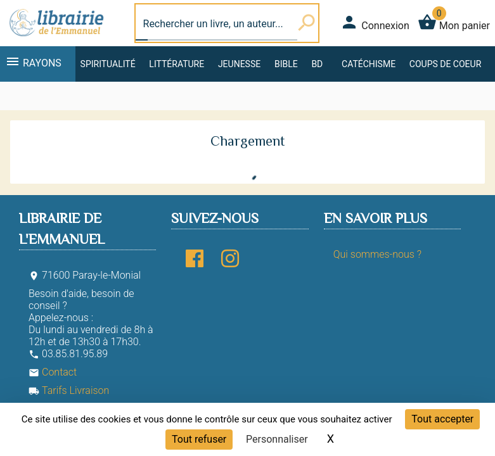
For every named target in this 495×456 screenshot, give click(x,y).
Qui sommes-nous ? (377, 254)
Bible (286, 64)
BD (317, 64)
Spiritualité (108, 64)
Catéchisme (368, 64)
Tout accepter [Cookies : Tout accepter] (442, 419)
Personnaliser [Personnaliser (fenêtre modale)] (277, 439)
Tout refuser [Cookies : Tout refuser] (199, 439)
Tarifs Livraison (69, 390)
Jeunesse (239, 64)
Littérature (176, 64)
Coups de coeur (445, 64)
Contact (53, 372)
